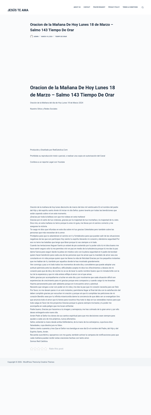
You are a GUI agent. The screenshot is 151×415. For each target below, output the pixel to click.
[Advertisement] (75, 60)
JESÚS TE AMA (18, 10)
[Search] (142, 7)
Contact (87, 7)
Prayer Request (99, 7)
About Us (77, 7)
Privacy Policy (114, 7)
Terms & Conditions (130, 7)
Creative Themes (47, 362)
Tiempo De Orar (61, 36)
